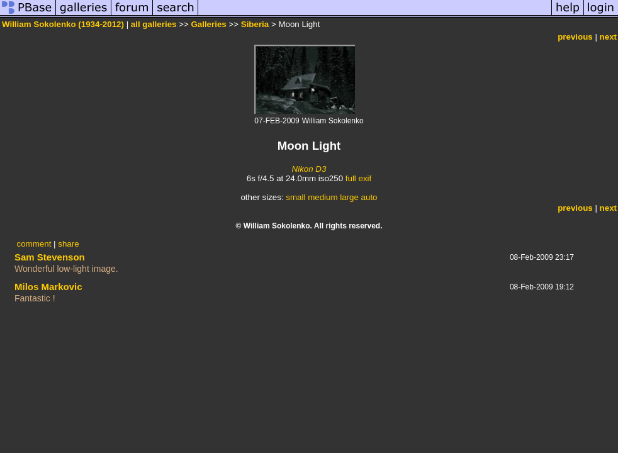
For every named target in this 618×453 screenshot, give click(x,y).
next (608, 37)
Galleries (208, 24)
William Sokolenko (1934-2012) (63, 24)
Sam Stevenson (49, 257)
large (349, 197)
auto (369, 197)
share (68, 244)
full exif (358, 178)
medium (322, 197)
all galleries (154, 24)
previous (575, 37)
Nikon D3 (309, 169)
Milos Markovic (48, 286)
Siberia (255, 24)
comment (34, 244)
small (295, 197)
